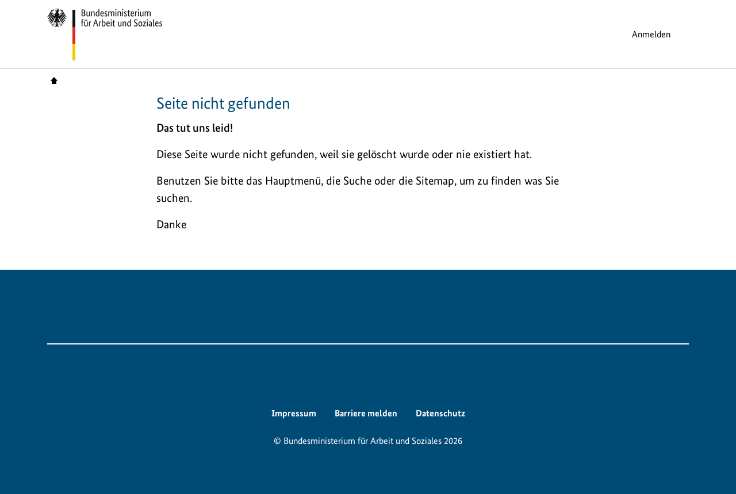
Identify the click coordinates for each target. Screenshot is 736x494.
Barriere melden (366, 413)
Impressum (293, 413)
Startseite (54, 80)
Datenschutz (440, 413)
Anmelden (651, 34)
